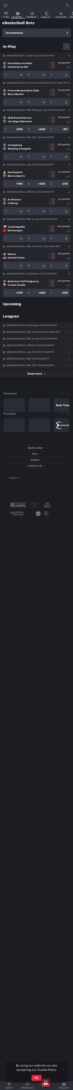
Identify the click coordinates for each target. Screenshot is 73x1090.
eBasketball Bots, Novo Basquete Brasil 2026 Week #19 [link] (37, 82)
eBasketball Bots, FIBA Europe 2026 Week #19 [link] (32, 219)
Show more (36, 373)
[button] (36, 55)
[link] (6, 15)
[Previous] (62, 393)
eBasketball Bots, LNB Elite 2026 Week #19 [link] (30, 191)
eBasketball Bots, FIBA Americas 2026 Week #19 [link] (33, 246)
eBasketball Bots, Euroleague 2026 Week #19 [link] (32, 273)
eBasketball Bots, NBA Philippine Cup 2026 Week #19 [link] (36, 110)
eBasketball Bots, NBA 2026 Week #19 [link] (28, 358)
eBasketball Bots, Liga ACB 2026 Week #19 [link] (30, 164)
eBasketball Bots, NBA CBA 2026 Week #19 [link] (30, 137)
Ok (36, 1078)
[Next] (67, 393)
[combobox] (12, 478)
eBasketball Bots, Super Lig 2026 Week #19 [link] (30, 55)
